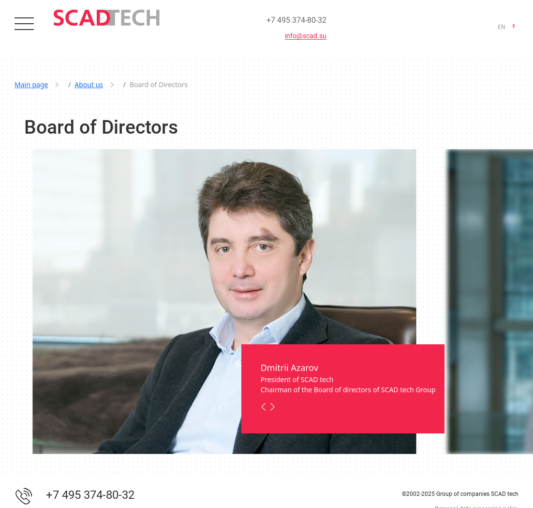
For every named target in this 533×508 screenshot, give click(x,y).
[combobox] (505, 27)
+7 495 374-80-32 (296, 20)
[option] (224, 301)
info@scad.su (305, 36)
